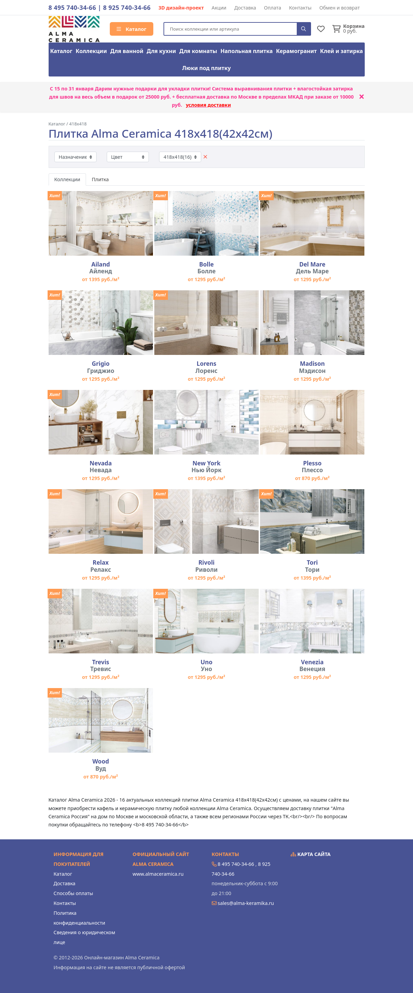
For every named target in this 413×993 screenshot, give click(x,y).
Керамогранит (296, 51)
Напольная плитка (246, 51)
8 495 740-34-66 (72, 7)
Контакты (300, 7)
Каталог (132, 28)
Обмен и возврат (339, 7)
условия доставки (208, 105)
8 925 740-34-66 (127, 7)
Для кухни (161, 51)
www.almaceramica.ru (158, 874)
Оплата (272, 7)
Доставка (245, 7)
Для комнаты (198, 51)
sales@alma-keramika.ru (246, 903)
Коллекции (91, 51)
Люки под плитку (206, 68)
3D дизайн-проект (181, 7)
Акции (219, 7)
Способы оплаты (73, 893)
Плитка (100, 179)
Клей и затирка (341, 51)
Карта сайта (311, 854)
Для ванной (126, 51)
